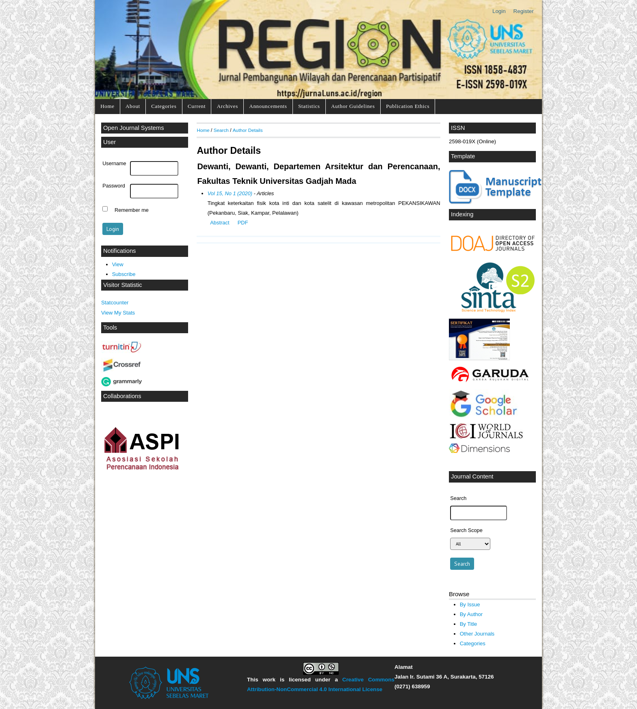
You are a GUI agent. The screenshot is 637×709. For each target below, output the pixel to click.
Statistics (309, 106)
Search (221, 130)
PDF (243, 223)
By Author (471, 614)
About (133, 106)
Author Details (248, 130)
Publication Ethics (407, 106)
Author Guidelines (353, 106)
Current (197, 106)
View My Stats (118, 313)
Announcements (268, 106)
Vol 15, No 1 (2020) (230, 193)
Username (114, 163)
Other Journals (477, 634)
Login (499, 11)
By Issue (470, 604)
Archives (227, 106)
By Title (468, 624)
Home (107, 106)
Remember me (132, 210)
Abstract (219, 223)
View (118, 264)
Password (113, 186)
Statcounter (114, 303)
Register (524, 11)
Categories (163, 106)
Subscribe (124, 274)
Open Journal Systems (133, 128)
